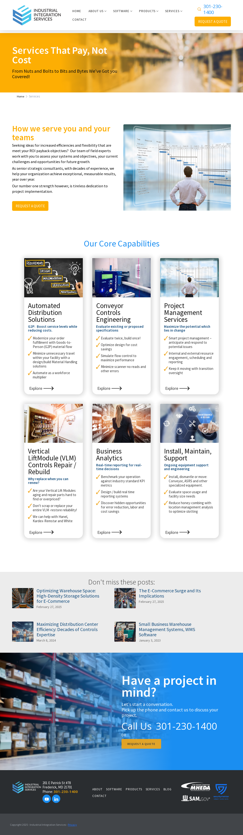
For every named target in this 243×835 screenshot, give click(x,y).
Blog (168, 789)
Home (20, 96)
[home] (36, 15)
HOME (76, 11)
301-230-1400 (212, 9)
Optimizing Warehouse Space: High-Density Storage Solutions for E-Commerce (68, 596)
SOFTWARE (114, 789)
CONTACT (79, 20)
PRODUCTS (134, 789)
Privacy (72, 824)
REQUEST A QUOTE (212, 21)
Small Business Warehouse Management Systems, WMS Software (167, 629)
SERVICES (153, 789)
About (97, 789)
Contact (99, 796)
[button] (98, 11)
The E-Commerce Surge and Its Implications (170, 593)
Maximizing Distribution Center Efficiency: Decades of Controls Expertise (67, 629)
